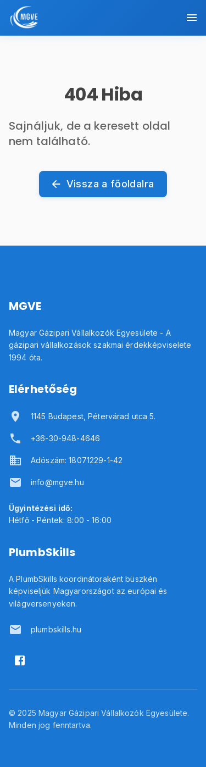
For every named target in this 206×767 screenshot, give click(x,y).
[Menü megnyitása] (192, 17)
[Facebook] (20, 660)
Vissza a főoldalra (103, 184)
